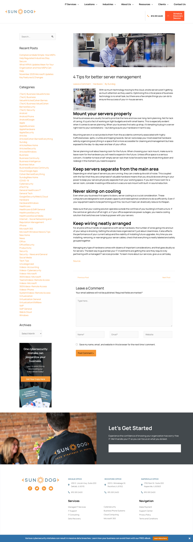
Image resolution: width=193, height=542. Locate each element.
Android (23, 113)
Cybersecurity (26, 183)
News (22, 238)
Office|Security (26, 244)
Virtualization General (30, 299)
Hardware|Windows (28, 203)
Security (23, 251)
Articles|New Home (28, 145)
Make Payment (145, 507)
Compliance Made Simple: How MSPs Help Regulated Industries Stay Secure (37, 58)
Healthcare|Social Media (31, 215)
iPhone (22, 225)
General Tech (26, 193)
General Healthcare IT (30, 190)
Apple (22, 122)
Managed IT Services (77, 507)
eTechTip (23, 186)
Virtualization (26, 296)
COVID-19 (24, 180)
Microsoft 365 (26, 228)
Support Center (146, 511)
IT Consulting (73, 514)
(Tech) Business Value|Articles (34, 93)
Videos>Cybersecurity (30, 270)
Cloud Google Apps (28, 170)
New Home (24, 235)
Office (22, 241)
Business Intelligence (29, 161)
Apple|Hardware (27, 129)
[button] (72, 4)
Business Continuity (29, 158)
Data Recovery (74, 518)
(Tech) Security (27, 110)
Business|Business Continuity (34, 167)
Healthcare (24, 206)
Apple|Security (26, 132)
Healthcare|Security (29, 212)
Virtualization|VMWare (30, 302)
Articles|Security (27, 148)
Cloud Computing (111, 514)
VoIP (21, 305)
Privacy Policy (145, 514)
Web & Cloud (25, 312)
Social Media (25, 257)
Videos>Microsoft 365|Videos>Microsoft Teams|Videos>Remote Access (34, 276)
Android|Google (26, 119)
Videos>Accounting (29, 267)
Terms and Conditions (148, 518)
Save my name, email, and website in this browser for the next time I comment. (117, 344)
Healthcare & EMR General (32, 209)
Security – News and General (33, 254)
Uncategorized (26, 263)
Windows (23, 315)
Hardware (24, 199)
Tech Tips (24, 260)
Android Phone (26, 116)
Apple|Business (26, 126)
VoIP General (25, 308)
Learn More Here (160, 538)
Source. (77, 261)
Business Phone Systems (114, 510)
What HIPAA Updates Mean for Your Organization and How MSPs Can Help (36, 67)
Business (23, 154)
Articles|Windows (27, 151)
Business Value (26, 164)
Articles (23, 135)
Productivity (25, 247)
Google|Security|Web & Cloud (33, 196)
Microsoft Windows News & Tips (34, 231)
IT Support (72, 511)
